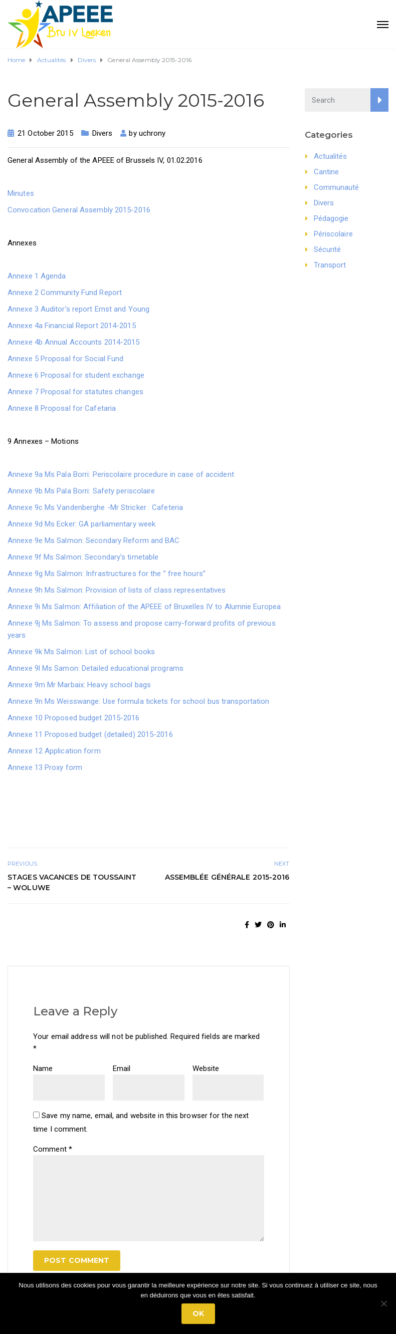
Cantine (326, 171)
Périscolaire (333, 233)
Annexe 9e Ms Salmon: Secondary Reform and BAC (94, 540)
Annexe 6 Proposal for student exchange (76, 375)
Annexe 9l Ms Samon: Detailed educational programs (95, 668)
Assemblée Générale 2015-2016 (227, 877)
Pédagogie (331, 218)
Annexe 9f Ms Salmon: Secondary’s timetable (83, 557)
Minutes (21, 193)
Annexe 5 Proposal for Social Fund (65, 358)
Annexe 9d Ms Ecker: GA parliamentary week (81, 523)
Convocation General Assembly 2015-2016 (79, 209)
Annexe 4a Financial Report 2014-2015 (72, 325)
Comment (52, 1149)
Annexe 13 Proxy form (45, 767)
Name (43, 1068)
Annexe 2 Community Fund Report (65, 292)
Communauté (336, 187)
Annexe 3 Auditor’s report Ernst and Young (78, 309)
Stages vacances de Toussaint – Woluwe (72, 882)
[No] (383, 1303)
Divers (102, 133)
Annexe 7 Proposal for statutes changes (75, 391)
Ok (198, 1313)
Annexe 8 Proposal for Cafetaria (62, 408)
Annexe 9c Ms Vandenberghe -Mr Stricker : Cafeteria (95, 507)
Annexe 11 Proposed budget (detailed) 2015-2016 (90, 734)
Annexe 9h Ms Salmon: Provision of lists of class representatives (117, 590)
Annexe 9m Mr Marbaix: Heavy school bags (79, 684)
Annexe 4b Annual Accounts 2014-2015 (74, 342)
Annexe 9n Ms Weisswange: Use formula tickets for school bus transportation (138, 701)
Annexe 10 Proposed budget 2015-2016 (74, 717)
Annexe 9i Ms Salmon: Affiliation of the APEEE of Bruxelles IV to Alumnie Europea (144, 606)
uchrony (152, 133)
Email (122, 1068)
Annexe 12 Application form (54, 750)
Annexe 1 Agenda (37, 276)
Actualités (330, 156)
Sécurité (327, 249)
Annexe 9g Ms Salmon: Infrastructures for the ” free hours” (107, 573)
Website (206, 1068)
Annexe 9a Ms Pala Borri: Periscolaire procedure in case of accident (121, 474)
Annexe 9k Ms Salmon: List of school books (81, 651)
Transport (330, 265)
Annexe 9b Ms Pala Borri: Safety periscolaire (81, 490)
